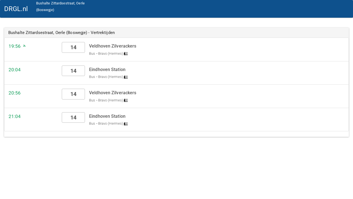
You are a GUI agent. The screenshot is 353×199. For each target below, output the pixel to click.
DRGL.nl (16, 9)
